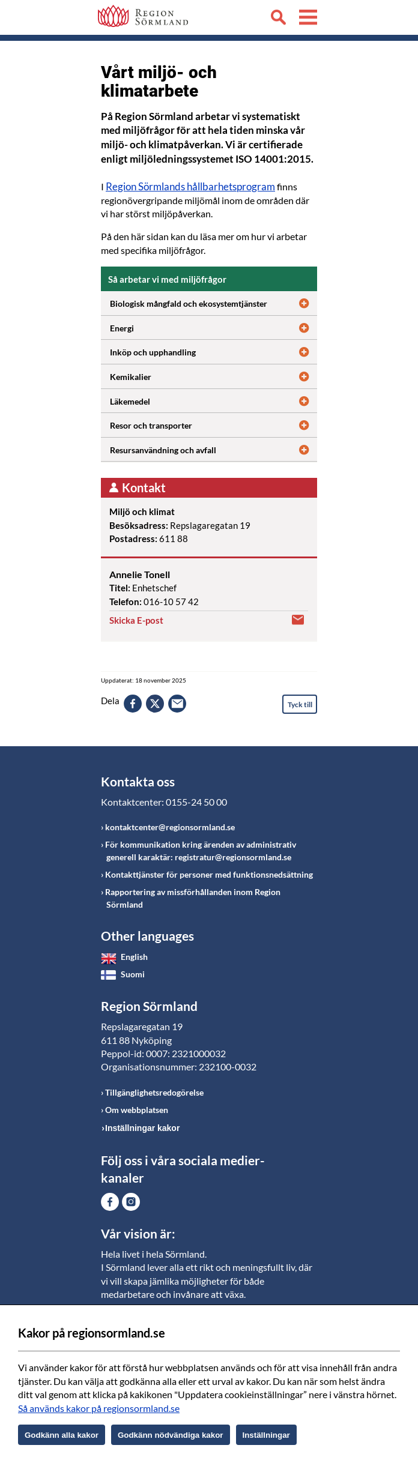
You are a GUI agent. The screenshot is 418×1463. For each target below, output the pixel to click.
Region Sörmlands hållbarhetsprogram (190, 186)
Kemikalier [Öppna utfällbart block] (213, 375)
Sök (278, 19)
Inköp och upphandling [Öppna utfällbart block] (213, 351)
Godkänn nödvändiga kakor (170, 1435)
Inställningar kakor (142, 1128)
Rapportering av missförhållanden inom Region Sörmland (192, 898)
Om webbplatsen (136, 1110)
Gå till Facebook (110, 1202)
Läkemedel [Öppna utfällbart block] (213, 400)
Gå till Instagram (131, 1202)
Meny (308, 19)
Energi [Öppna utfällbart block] (213, 327)
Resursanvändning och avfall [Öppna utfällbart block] (213, 448)
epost (177, 704)
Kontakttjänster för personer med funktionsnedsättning (209, 874)
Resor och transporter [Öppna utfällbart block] (213, 424)
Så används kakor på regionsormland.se (99, 1408)
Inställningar (266, 1435)
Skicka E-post (136, 620)
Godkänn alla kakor (61, 1435)
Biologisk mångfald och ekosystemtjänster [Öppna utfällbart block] (213, 302)
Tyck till (300, 704)
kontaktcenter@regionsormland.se (170, 827)
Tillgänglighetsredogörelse (154, 1092)
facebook (133, 704)
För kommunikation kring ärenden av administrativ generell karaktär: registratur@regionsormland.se (200, 850)
